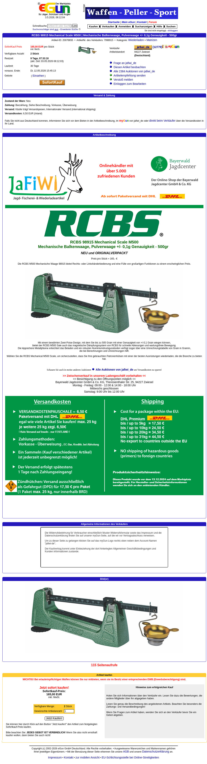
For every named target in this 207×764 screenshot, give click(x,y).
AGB (126, 751)
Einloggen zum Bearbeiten (130, 83)
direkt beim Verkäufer (162, 120)
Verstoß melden (123, 79)
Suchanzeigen (143, 26)
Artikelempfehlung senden (129, 75)
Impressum (55, 757)
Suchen (171, 26)
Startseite (114, 22)
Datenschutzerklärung (155, 751)
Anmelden (124, 26)
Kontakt (142, 22)
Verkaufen (108, 26)
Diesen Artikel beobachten (130, 67)
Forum (153, 22)
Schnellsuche (40, 26)
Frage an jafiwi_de (125, 63)
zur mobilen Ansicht (88, 757)
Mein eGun (128, 22)
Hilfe (159, 26)
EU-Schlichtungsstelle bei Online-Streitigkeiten (130, 757)
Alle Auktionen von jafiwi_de (114, 369)
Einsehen (38, 75)
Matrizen (152, 40)
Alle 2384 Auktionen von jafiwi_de (134, 71)
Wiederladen (136, 40)
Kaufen (93, 26)
